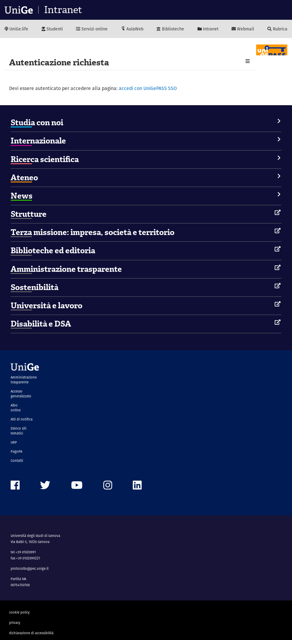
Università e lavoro (46, 305)
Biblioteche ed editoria (53, 250)
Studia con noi (37, 122)
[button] (248, 61)
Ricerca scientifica (45, 159)
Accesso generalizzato (21, 394)
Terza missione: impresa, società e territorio (92, 232)
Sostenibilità (34, 287)
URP (14, 442)
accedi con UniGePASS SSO (148, 88)
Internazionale (38, 141)
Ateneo (24, 177)
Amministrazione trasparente (66, 269)
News (22, 196)
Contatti (17, 460)
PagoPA (16, 451)
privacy (14, 622)
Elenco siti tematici (18, 431)
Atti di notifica (22, 419)
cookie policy (19, 612)
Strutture (28, 214)
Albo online (16, 408)
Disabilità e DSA (41, 324)
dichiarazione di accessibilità (31, 633)
